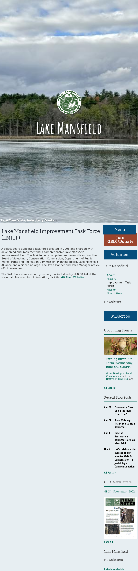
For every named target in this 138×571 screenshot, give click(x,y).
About (110, 275)
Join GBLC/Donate (120, 239)
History (111, 278)
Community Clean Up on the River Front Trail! (124, 410)
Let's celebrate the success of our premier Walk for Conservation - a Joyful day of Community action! (125, 458)
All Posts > (110, 472)
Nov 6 (107, 449)
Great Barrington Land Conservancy (119, 375)
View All (108, 542)
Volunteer (120, 254)
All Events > (110, 388)
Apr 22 (107, 407)
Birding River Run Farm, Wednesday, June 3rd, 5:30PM (119, 363)
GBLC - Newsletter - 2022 (119, 491)
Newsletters (114, 293)
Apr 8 (107, 433)
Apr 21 (107, 420)
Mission (111, 289)
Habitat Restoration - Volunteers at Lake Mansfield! (125, 438)
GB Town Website (72, 277)
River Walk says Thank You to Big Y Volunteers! (125, 423)
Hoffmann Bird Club (117, 379)
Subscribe (120, 316)
